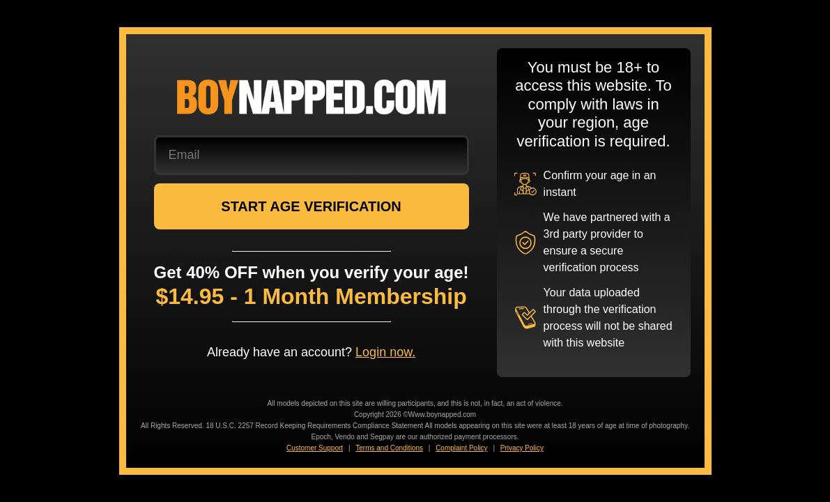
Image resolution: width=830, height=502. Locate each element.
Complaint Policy (461, 448)
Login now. (385, 352)
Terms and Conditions (389, 448)
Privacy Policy (522, 448)
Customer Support (314, 448)
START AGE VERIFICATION (311, 206)
